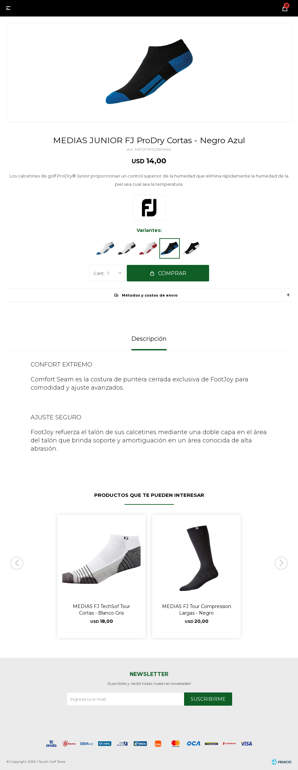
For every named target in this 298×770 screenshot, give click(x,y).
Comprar (172, 273)
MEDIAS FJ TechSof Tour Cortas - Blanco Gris (101, 609)
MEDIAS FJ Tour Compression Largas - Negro (196, 609)
